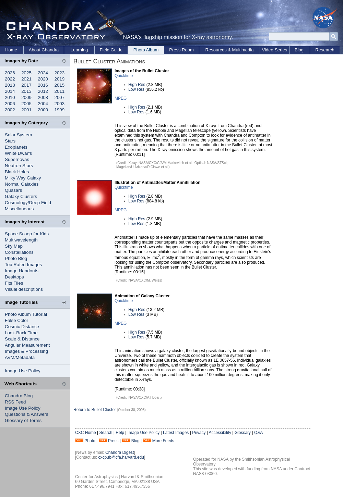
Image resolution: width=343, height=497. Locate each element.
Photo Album (146, 49)
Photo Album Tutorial (26, 314)
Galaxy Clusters (21, 196)
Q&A (258, 432)
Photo (89, 440)
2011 (60, 91)
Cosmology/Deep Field (28, 202)
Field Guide (111, 49)
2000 (43, 109)
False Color (16, 320)
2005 (26, 103)
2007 (60, 97)
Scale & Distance (22, 338)
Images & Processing (26, 351)
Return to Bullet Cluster (94, 409)
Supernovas (17, 159)
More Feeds (163, 440)
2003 (60, 103)
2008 (43, 97)
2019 (60, 79)
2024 (43, 72)
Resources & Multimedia (229, 49)
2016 (43, 85)
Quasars (13, 190)
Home (11, 49)
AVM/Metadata (20, 357)
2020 (43, 79)
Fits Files (14, 283)
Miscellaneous (19, 208)
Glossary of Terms (23, 420)
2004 (43, 103)
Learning (79, 49)
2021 (26, 79)
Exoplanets (16, 147)
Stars (10, 141)
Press (113, 440)
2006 (10, 103)
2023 (60, 72)
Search (105, 432)
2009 (26, 97)
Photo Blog (16, 258)
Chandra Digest (119, 452)
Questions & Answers (26, 414)
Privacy (198, 432)
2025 (26, 72)
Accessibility (220, 432)
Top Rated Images (23, 264)
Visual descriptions (24, 289)
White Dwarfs (18, 153)
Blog (299, 49)
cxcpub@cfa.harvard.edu (121, 457)
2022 (10, 79)
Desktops (14, 276)
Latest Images (176, 432)
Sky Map (14, 246)
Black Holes (17, 171)
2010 (10, 97)
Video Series (274, 49)
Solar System (18, 134)
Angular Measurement (27, 345)
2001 (26, 109)
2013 (26, 91)
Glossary (243, 432)
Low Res (136, 89)
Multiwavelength (21, 240)
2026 (10, 72)
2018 (10, 85)
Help (120, 432)
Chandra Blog (19, 395)
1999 (60, 109)
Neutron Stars (19, 165)
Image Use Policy (22, 370)
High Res (136, 84)
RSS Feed (15, 402)
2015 (60, 85)
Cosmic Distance (22, 326)
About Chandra (44, 49)
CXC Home (85, 432)
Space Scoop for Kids (27, 233)
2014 (10, 91)
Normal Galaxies (22, 184)
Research (324, 49)
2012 (43, 91)
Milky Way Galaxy (23, 178)
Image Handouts (21, 270)
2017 (26, 85)
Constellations (19, 252)
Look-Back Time (21, 332)
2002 (10, 109)
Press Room (181, 49)
